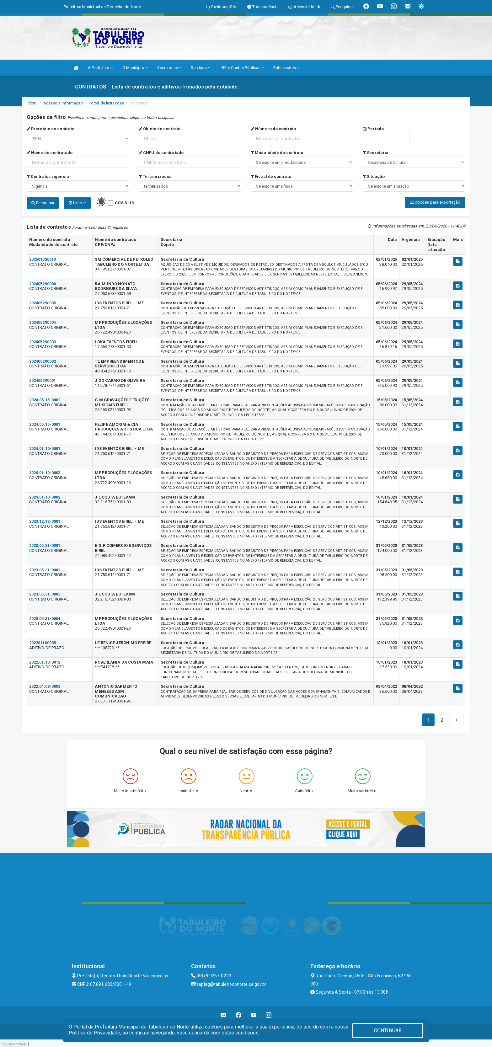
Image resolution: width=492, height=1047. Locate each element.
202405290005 (42, 303)
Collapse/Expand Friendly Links (14, 1044)
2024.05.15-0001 (45, 424)
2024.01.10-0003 (45, 472)
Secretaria (375, 152)
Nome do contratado (49, 152)
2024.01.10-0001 (45, 448)
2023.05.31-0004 (45, 618)
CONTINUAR (388, 1031)
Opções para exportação (435, 202)
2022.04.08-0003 (45, 686)
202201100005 (42, 642)
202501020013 (42, 259)
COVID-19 (124, 202)
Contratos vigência (48, 176)
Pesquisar (42, 202)
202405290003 (42, 341)
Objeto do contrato (159, 128)
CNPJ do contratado (161, 152)
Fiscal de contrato (271, 176)
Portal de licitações (106, 103)
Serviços (200, 67)
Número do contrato (273, 128)
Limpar (77, 202)
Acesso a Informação (63, 103)
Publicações (286, 67)
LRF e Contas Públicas (242, 67)
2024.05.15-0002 (45, 400)
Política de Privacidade (94, 1033)
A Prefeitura (100, 67)
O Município (135, 67)
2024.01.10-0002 (45, 497)
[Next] (442, 720)
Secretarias (169, 67)
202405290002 (42, 361)
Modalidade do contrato (277, 152)
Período (373, 128)
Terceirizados (155, 176)
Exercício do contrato (50, 128)
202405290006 (42, 283)
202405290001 (42, 380)
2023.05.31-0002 (45, 570)
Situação (374, 176)
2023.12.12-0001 (45, 521)
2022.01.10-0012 (45, 662)
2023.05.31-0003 (45, 594)
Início (32, 103)
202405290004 (42, 322)
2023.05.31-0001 (45, 545)
